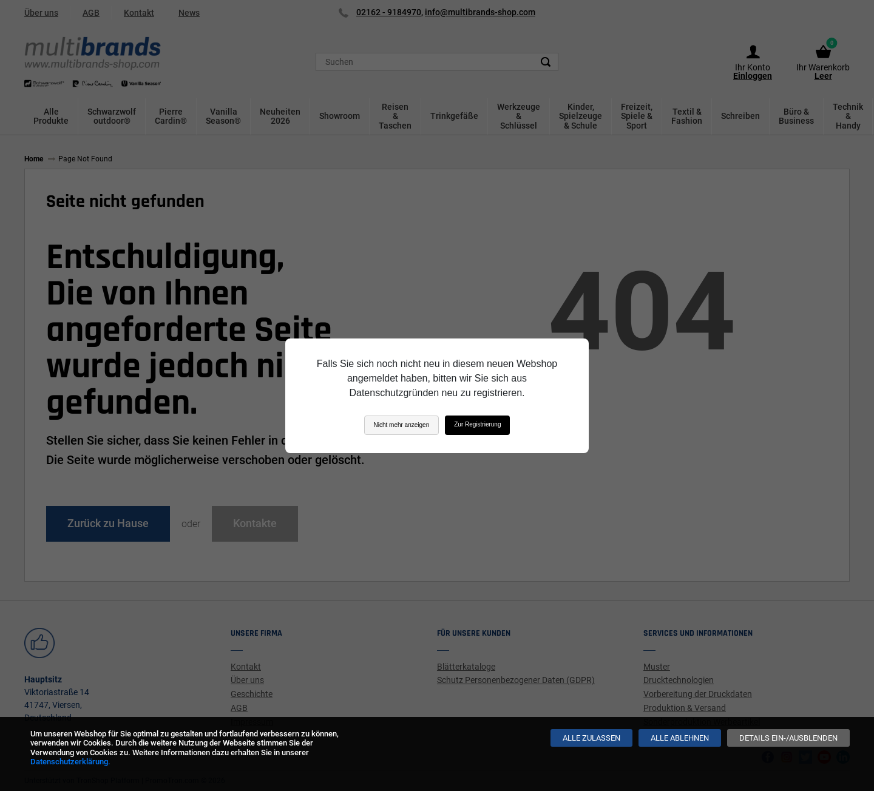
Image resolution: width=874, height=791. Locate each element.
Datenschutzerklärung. (70, 761)
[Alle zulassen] (591, 738)
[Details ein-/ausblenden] (788, 738)
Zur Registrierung (477, 424)
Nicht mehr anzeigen (402, 425)
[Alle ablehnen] (680, 738)
